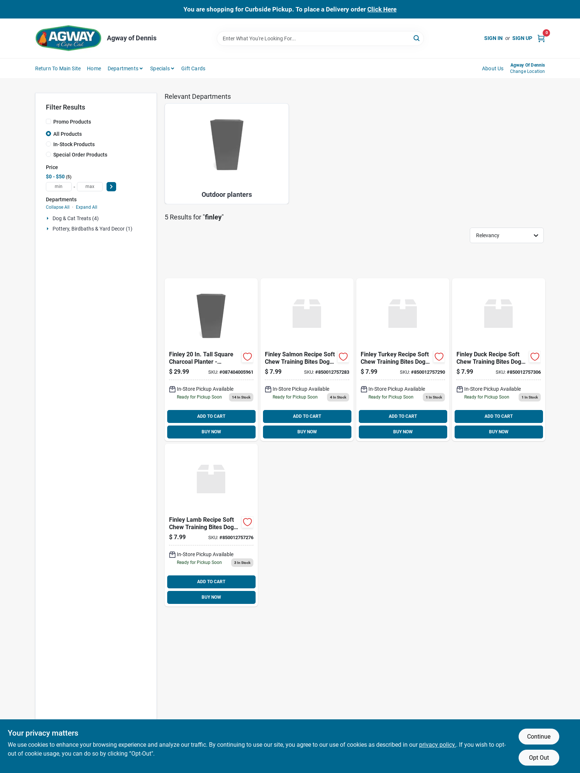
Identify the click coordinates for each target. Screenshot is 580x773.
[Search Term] (320, 38)
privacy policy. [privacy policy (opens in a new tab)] (437, 744)
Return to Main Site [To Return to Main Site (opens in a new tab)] (58, 68)
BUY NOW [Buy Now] (211, 431)
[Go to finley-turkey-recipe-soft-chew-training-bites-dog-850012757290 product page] (402, 359)
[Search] (417, 38)
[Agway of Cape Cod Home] (68, 38)
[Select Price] (111, 186)
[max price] (90, 186)
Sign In (493, 38)
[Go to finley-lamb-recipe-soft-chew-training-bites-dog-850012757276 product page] (211, 525)
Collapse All (58, 207)
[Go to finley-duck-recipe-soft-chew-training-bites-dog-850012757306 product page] (498, 359)
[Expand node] (48, 218)
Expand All (86, 207)
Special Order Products (80, 155)
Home (94, 68)
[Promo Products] (48, 121)
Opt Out (539, 757)
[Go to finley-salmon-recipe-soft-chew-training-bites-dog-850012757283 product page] (307, 359)
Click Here (382, 9)
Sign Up (522, 38)
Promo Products (72, 122)
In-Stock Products (74, 144)
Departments (123, 68)
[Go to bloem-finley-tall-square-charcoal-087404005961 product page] (211, 359)
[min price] (59, 186)
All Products (67, 134)
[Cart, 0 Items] (541, 38)
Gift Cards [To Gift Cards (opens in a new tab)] (193, 68)
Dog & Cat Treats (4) (76, 218)
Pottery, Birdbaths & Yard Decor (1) (92, 229)
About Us (493, 68)
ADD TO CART (211, 416)
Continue (538, 736)
